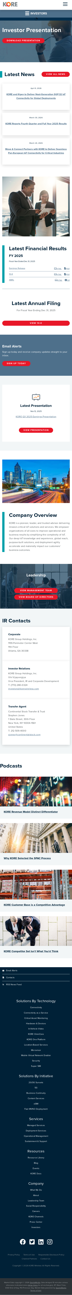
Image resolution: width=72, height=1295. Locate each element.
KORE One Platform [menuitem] (36, 1039)
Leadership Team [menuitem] (36, 1201)
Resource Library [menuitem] (36, 1158)
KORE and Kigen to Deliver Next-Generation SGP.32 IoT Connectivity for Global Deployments (36, 96)
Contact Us (45, 1259)
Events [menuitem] (36, 1168)
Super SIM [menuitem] (36, 1066)
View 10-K (36, 323)
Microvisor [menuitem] (36, 1050)
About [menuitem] (36, 1195)
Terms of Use (29, 1255)
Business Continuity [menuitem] (36, 1093)
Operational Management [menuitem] (36, 1136)
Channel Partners (29, 1259)
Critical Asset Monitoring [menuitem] (36, 1018)
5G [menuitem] (36, 1088)
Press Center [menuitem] (36, 1222)
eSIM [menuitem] (36, 1104)
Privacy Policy (14, 1255)
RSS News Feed (14, 984)
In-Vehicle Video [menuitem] (36, 1029)
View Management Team (36, 590)
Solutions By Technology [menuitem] (36, 1001)
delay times (33, 1285)
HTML (58, 268)
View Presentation (36, 430)
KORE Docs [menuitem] (35, 1173)
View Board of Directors (36, 597)
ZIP (67, 280)
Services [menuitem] (36, 1119)
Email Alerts (11, 970)
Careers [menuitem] (36, 1211)
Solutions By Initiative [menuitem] (36, 1076)
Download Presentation (23, 40)
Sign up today (16, 363)
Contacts (10, 977)
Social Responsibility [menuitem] (36, 1206)
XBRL (11, 280)
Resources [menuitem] (35, 1151)
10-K (11, 274)
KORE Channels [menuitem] (36, 1217)
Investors (36, 13)
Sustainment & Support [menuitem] (36, 1141)
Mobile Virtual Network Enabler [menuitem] (36, 1055)
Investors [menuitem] (36, 1227)
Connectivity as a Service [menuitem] (36, 1013)
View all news (55, 74)
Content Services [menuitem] (36, 1098)
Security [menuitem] (36, 1061)
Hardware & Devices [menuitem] (36, 1023)
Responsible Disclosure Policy (51, 1255)
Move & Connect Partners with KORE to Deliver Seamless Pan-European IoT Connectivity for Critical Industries (36, 151)
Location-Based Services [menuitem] (36, 1045)
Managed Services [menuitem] (36, 1125)
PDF (67, 268)
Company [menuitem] (36, 1184)
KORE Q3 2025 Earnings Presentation (36, 416)
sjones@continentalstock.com (24, 734)
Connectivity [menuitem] (36, 1007)
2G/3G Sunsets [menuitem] (36, 1082)
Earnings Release (17, 269)
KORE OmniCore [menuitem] (36, 1034)
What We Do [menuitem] (36, 1190)
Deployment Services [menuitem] (36, 1131)
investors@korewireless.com (23, 688)
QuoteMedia (35, 1283)
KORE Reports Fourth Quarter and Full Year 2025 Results (36, 123)
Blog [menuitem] (36, 1163)
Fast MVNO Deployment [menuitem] (36, 1109)
